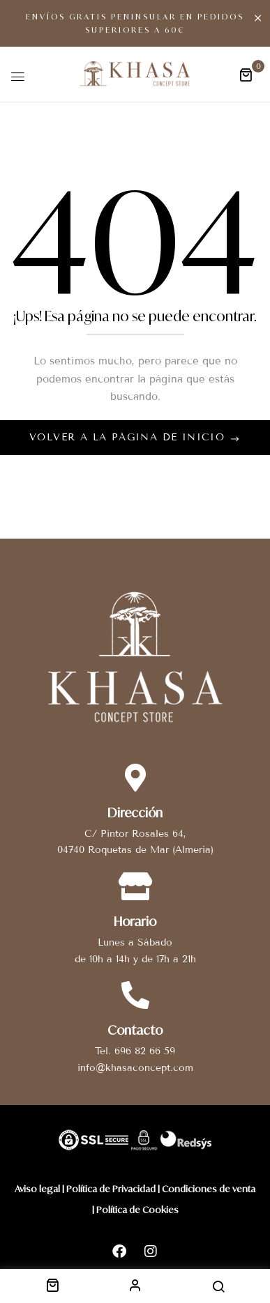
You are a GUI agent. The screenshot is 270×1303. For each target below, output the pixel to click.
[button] (246, 74)
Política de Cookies (137, 1209)
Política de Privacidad (111, 1188)
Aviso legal (37, 1188)
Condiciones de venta (208, 1188)
